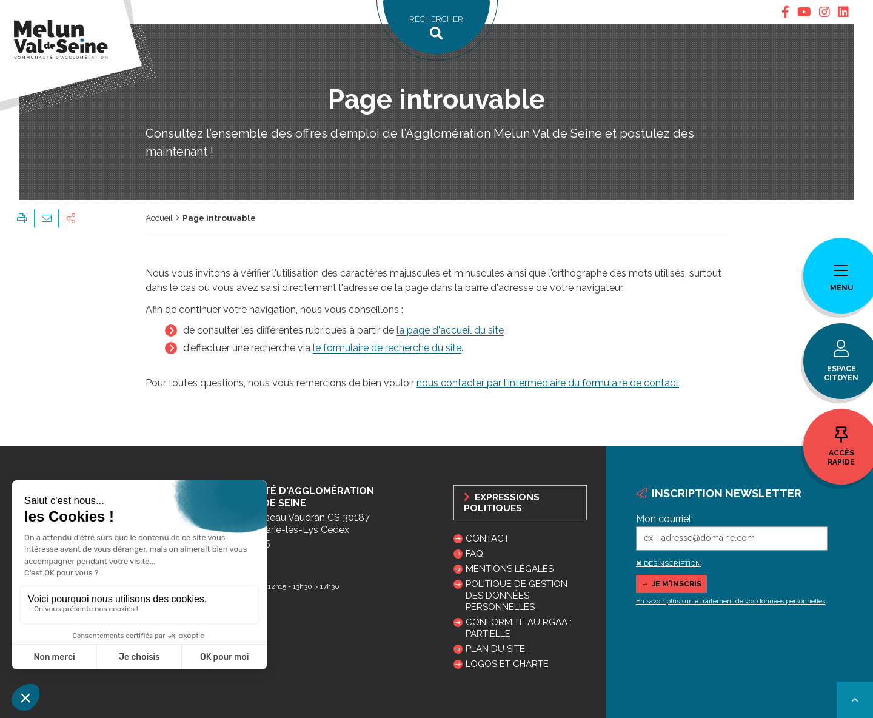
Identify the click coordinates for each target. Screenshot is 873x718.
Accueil (159, 218)
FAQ (474, 553)
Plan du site (495, 648)
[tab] (785, 12)
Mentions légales (510, 568)
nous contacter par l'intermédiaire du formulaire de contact (547, 383)
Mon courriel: (664, 519)
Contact (487, 538)
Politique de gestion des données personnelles (516, 595)
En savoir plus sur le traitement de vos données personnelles (730, 601)
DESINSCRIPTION (672, 563)
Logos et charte (507, 664)
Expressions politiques (502, 502)
